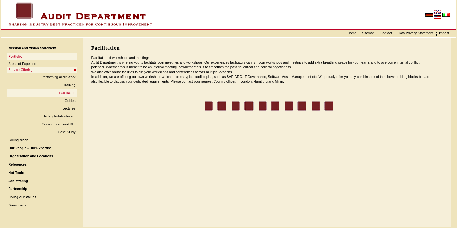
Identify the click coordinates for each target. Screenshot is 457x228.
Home (352, 33)
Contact (386, 33)
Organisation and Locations (31, 156)
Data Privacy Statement (415, 33)
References (18, 164)
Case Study (66, 132)
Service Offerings (22, 70)
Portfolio (16, 56)
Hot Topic (16, 172)
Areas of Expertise (22, 64)
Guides (70, 101)
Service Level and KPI (59, 124)
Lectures (69, 108)
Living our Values (22, 197)
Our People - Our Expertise (30, 148)
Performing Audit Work (58, 77)
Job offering (18, 181)
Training (69, 85)
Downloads (18, 205)
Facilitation (67, 93)
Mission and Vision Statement (32, 48)
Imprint (444, 33)
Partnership (18, 189)
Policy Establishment (59, 116)
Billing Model (19, 140)
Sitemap (368, 33)
